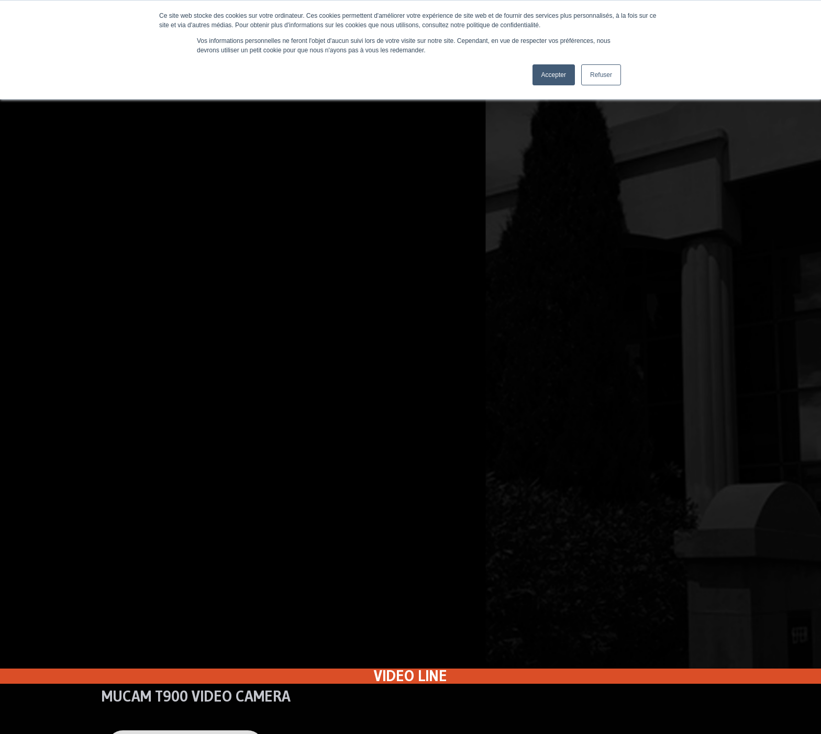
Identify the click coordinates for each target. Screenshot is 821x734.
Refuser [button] (601, 75)
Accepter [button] (553, 75)
